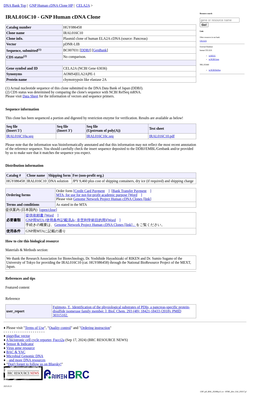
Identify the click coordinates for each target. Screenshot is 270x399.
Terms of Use (34, 328)
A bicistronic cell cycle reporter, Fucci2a (35, 340)
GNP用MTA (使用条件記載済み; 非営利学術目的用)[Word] (73, 220)
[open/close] (48, 210)
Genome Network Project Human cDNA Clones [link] (112, 199)
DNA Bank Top (15, 5)
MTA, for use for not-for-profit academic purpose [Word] (99, 195)
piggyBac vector (18, 336)
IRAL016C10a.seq (19, 136)
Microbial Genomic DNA (24, 356)
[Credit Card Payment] (91, 191)
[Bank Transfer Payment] (131, 191)
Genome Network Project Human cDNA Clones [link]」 (95, 225)
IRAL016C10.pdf (161, 136)
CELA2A (83, 5)
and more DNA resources (27, 360)
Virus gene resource (20, 348)
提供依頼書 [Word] (42, 215)
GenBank (100, 50)
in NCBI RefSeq (215, 70)
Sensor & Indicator (20, 344)
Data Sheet (30, 96)
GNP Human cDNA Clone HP (51, 5)
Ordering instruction (95, 328)
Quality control (60, 328)
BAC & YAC (15, 352)
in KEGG (212, 56)
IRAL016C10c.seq (100, 136)
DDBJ (85, 50)
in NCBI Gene (214, 59)
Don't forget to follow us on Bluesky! (34, 364)
